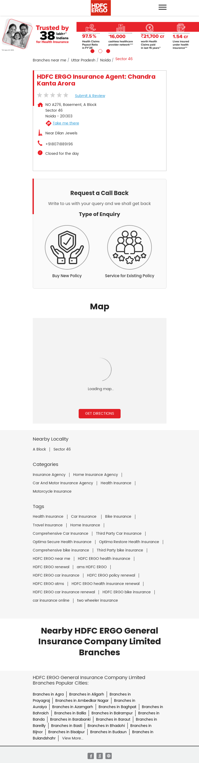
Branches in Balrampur (112, 713)
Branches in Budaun (108, 732)
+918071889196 (59, 144)
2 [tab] (99, 50)
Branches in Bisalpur (66, 732)
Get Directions (99, 414)
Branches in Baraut (113, 719)
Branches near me (49, 60)
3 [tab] (107, 50)
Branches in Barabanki (70, 719)
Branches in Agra (48, 694)
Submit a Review (90, 96)
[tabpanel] (99, 34)
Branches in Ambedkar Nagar (82, 701)
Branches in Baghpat (117, 707)
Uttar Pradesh (83, 60)
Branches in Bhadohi (106, 726)
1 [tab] (91, 50)
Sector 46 (62, 449)
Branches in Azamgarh (72, 707)
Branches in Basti (66, 726)
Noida (105, 60)
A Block (39, 449)
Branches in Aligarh (86, 694)
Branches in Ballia (70, 713)
